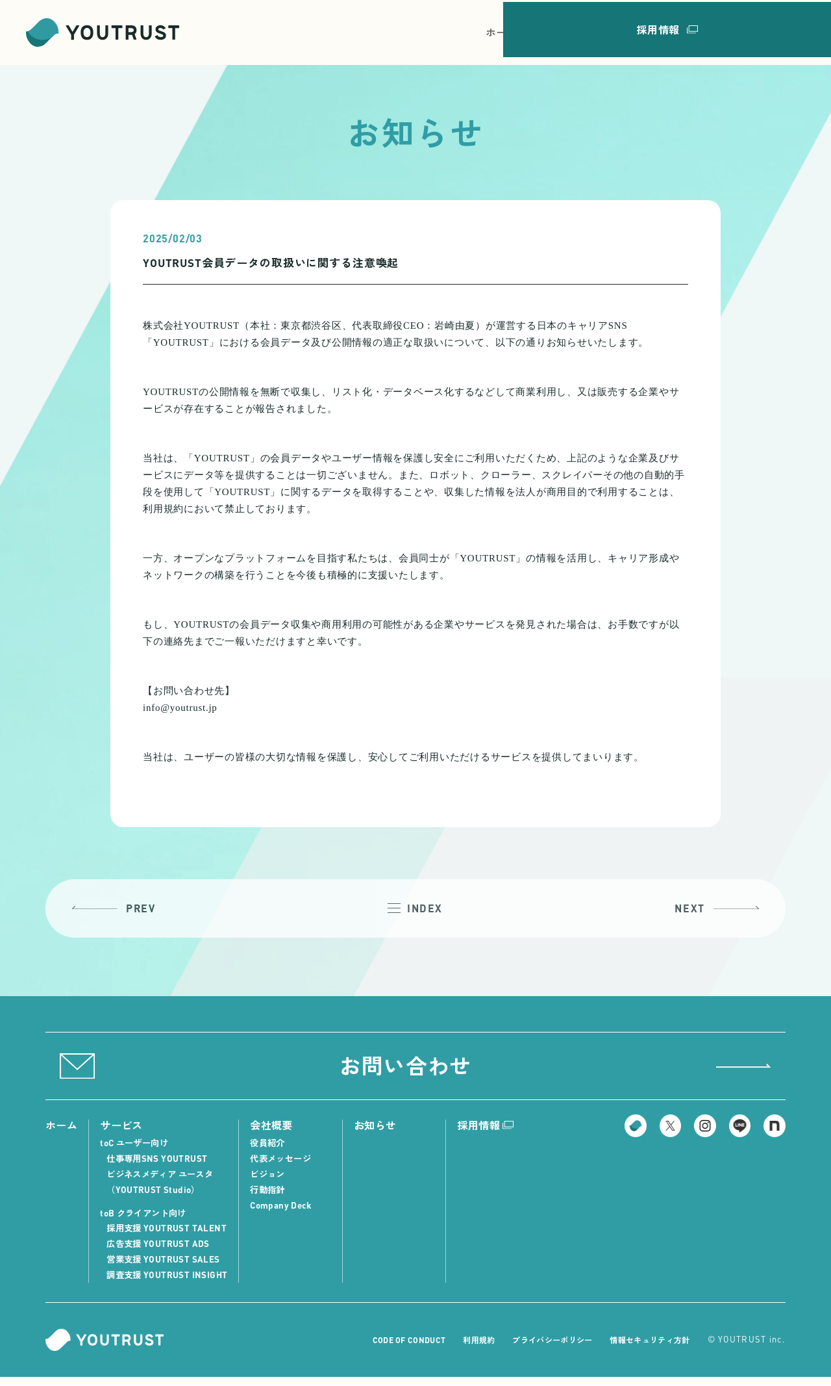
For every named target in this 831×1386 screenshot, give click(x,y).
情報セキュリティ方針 (646, 1349)
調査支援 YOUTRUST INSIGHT (170, 1283)
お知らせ (666, 32)
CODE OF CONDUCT (391, 1349)
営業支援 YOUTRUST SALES (166, 1268)
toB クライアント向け (148, 1221)
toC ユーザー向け (138, 1152)
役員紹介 (274, 1152)
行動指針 (274, 1198)
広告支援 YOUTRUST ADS (161, 1253)
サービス (553, 32)
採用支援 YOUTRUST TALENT (169, 1237)
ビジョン (274, 1182)
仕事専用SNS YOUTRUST (160, 1168)
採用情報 (772, 32)
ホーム (502, 32)
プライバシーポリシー (542, 1349)
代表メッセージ (288, 1168)
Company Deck (288, 1214)
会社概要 (610, 32)
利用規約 (464, 1349)
